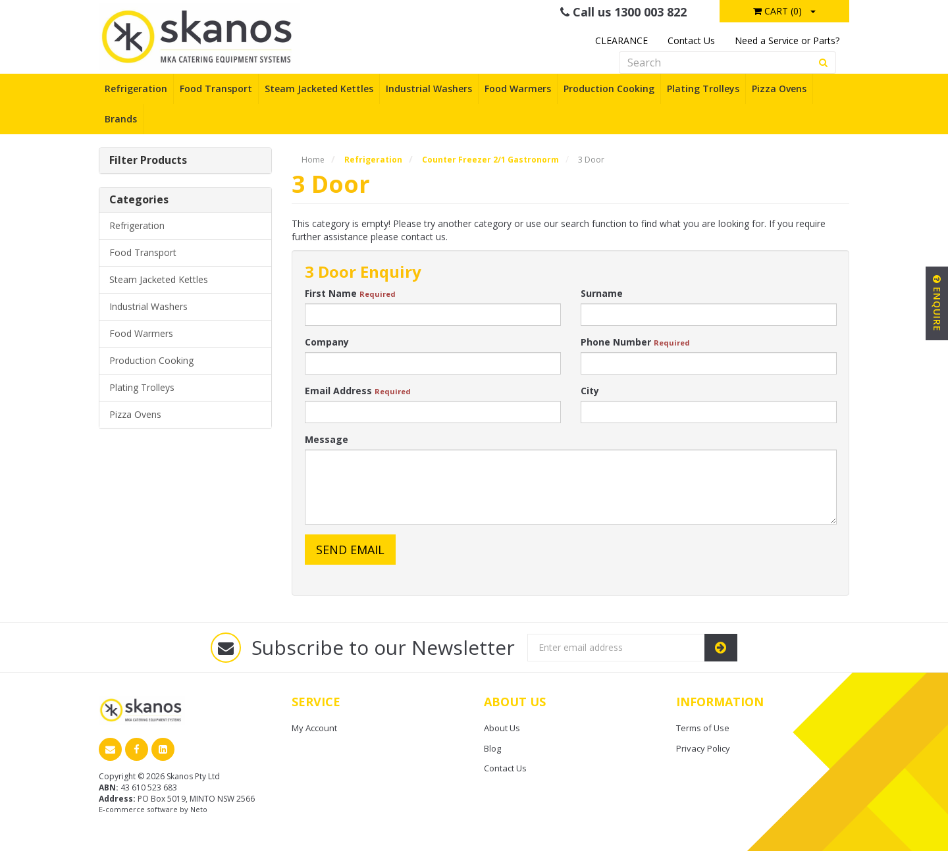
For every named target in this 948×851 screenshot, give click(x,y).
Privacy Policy (703, 748)
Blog (492, 748)
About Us (502, 728)
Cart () (777, 11)
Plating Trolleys (703, 88)
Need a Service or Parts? (787, 40)
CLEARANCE (621, 40)
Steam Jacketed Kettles (319, 88)
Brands (121, 119)
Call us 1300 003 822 (623, 12)
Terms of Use (702, 728)
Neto (198, 809)
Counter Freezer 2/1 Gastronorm (490, 159)
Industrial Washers (429, 88)
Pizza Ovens (779, 88)
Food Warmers (518, 88)
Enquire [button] (937, 303)
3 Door (591, 159)
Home (313, 159)
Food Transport (216, 88)
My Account (314, 728)
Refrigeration (136, 88)
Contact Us (691, 40)
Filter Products (148, 161)
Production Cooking (609, 88)
